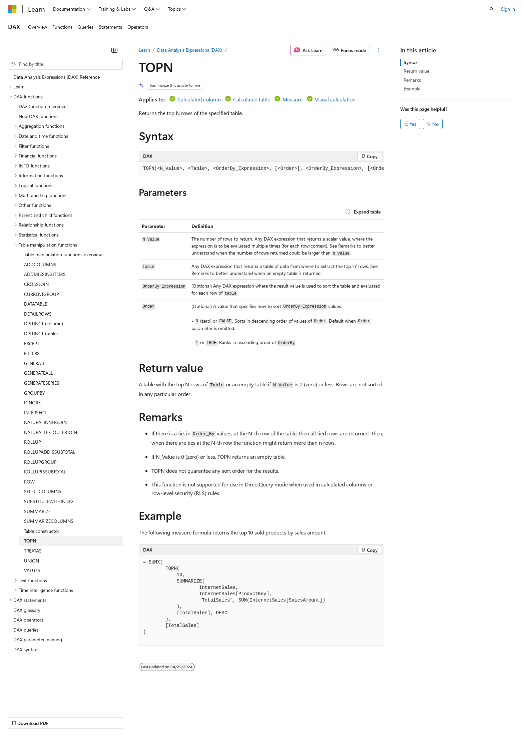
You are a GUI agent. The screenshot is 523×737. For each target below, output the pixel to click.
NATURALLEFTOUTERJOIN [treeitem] (50, 432)
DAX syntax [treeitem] (25, 649)
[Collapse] (114, 50)
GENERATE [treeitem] (34, 363)
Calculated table (251, 99)
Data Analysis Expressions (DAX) (189, 50)
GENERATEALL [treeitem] (38, 373)
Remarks (412, 80)
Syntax (411, 62)
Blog (90, 716)
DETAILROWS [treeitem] (38, 314)
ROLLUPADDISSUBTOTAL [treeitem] (49, 452)
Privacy (145, 716)
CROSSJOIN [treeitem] (36, 284)
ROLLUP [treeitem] (32, 442)
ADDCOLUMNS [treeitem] (40, 264)
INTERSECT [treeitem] (35, 412)
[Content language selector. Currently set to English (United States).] (38, 700)
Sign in (508, 9)
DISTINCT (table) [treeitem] (41, 333)
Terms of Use (243, 716)
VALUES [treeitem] (32, 570)
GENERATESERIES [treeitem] (41, 383)
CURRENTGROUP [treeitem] (41, 294)
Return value (416, 71)
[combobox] (65, 64)
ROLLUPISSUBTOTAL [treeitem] (45, 471)
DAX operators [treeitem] (28, 620)
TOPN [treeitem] (30, 540)
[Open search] (491, 9)
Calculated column (199, 99)
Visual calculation (335, 99)
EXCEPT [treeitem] (31, 343)
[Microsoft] (12, 9)
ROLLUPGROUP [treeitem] (40, 462)
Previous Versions (60, 716)
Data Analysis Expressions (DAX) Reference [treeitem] (56, 77)
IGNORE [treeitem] (32, 402)
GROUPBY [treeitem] (34, 393)
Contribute (119, 716)
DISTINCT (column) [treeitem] (43, 323)
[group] (261, 168)
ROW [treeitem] (29, 481)
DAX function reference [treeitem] (42, 106)
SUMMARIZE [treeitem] (37, 511)
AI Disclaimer (21, 716)
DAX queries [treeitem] (25, 630)
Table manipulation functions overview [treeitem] (63, 254)
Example (412, 88)
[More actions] (378, 50)
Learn (144, 50)
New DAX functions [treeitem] (38, 116)
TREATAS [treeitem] (33, 550)
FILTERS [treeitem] (32, 353)
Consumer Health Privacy (191, 716)
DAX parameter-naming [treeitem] (37, 639)
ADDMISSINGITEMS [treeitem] (45, 274)
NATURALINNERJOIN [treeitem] (45, 422)
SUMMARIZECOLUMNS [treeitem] (48, 521)
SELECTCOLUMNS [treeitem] (42, 491)
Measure (293, 99)
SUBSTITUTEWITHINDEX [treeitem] (49, 501)
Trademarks (276, 716)
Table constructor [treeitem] (41, 531)
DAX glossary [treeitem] (26, 610)
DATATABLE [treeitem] (35, 304)
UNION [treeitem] (31, 561)
